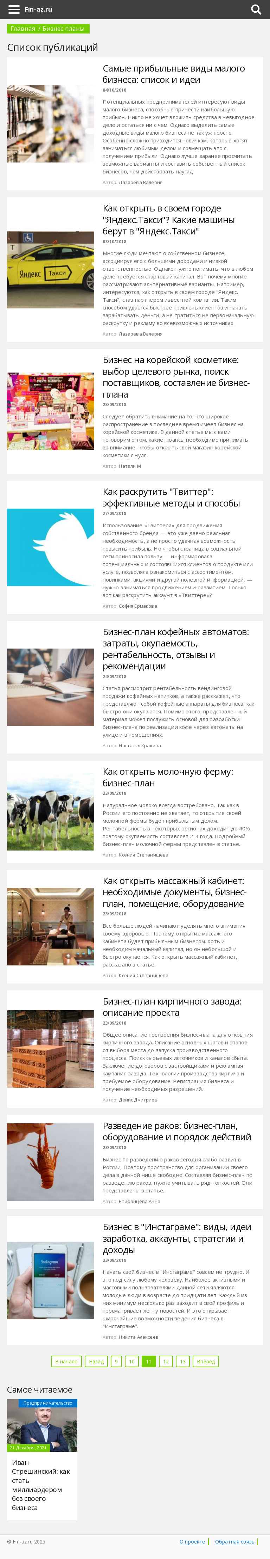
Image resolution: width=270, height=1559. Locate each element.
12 (166, 1361)
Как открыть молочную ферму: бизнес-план (168, 777)
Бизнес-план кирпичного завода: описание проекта (172, 1007)
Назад (96, 1361)
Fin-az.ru (38, 9)
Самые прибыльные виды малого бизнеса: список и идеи (174, 74)
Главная (23, 28)
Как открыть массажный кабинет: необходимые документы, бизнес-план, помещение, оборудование (175, 892)
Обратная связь (235, 1541)
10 (132, 1361)
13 (183, 1361)
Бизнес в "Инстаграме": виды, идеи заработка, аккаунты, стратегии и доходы (177, 1238)
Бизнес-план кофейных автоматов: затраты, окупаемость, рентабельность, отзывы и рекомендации (176, 649)
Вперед (206, 1361)
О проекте (192, 1541)
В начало (66, 1361)
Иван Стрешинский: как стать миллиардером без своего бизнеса (41, 1485)
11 (149, 1361)
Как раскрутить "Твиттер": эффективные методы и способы (171, 497)
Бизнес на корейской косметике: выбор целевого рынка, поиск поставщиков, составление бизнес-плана (176, 376)
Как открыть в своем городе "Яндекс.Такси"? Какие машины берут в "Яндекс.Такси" (169, 219)
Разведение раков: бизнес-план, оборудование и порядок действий (177, 1131)
